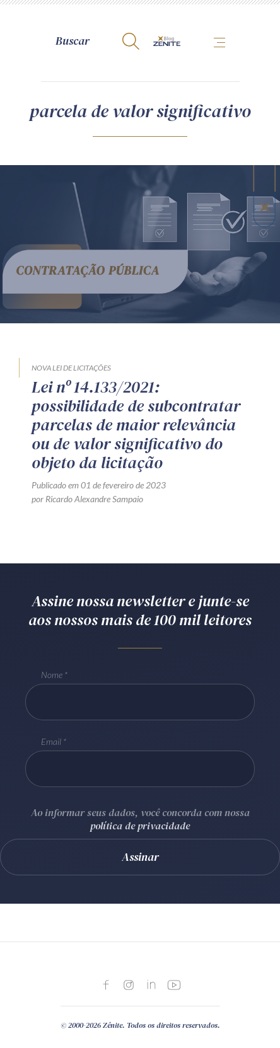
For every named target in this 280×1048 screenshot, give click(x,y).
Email (51, 741)
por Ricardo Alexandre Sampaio (87, 498)
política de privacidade (140, 825)
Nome (51, 674)
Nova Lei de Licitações (71, 367)
